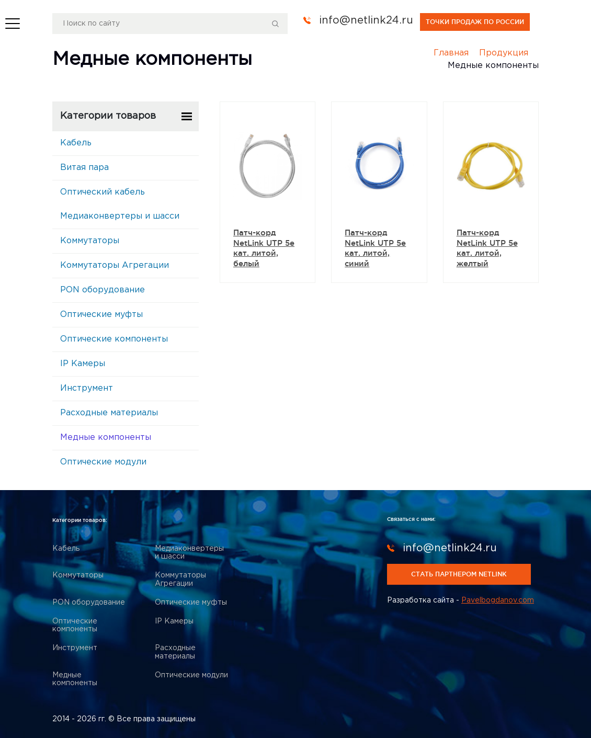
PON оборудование (102, 290)
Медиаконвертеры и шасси (119, 216)
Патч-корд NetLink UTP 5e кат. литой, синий (375, 248)
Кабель (76, 143)
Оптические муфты (101, 315)
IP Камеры (82, 364)
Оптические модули (103, 462)
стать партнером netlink (459, 574)
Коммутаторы (89, 241)
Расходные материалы (109, 413)
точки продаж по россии (475, 21)
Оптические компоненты (114, 339)
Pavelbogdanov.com (497, 600)
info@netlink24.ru (366, 20)
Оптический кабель (102, 192)
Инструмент (86, 388)
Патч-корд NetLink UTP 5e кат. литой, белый (263, 248)
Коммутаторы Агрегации (114, 265)
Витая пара (84, 168)
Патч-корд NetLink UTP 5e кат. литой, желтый (487, 248)
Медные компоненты (105, 437)
